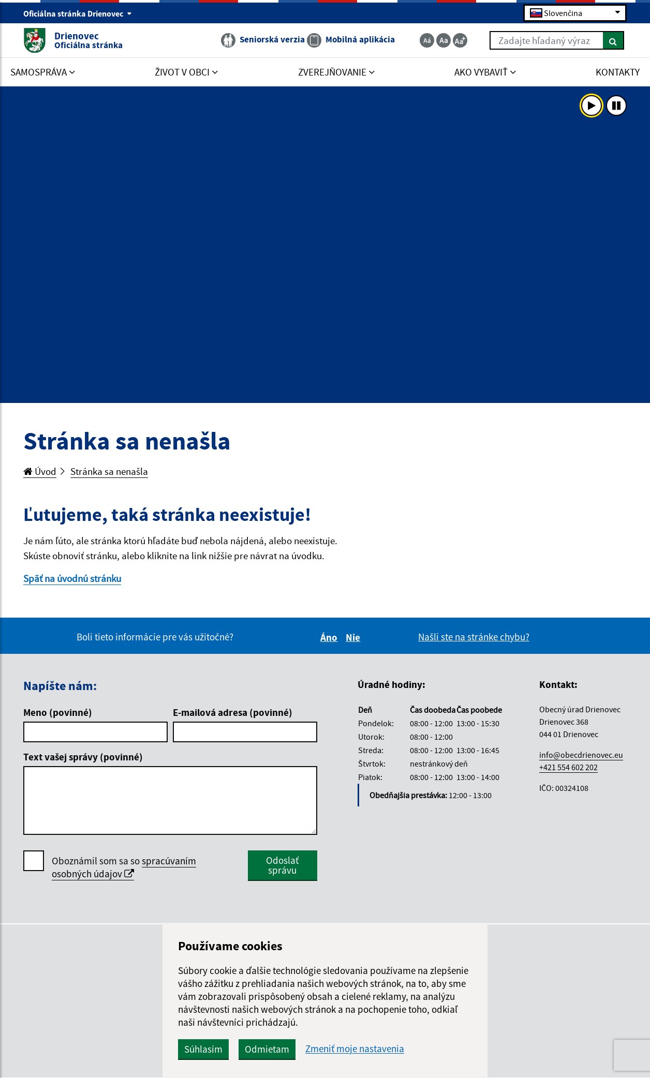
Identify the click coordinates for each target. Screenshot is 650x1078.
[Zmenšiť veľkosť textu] (427, 40)
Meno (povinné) (57, 712)
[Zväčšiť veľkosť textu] (460, 40)
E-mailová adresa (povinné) (232, 712)
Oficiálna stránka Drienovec (77, 13)
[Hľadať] (613, 40)
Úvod (39, 471)
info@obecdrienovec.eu (581, 755)
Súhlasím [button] (203, 1049)
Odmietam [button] (267, 1049)
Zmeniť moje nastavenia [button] (354, 1049)
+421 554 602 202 (568, 767)
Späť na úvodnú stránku (72, 578)
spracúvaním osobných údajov (124, 867)
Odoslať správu (282, 865)
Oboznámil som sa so (124, 867)
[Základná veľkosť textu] (443, 40)
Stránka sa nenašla (109, 471)
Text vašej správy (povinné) (83, 757)
